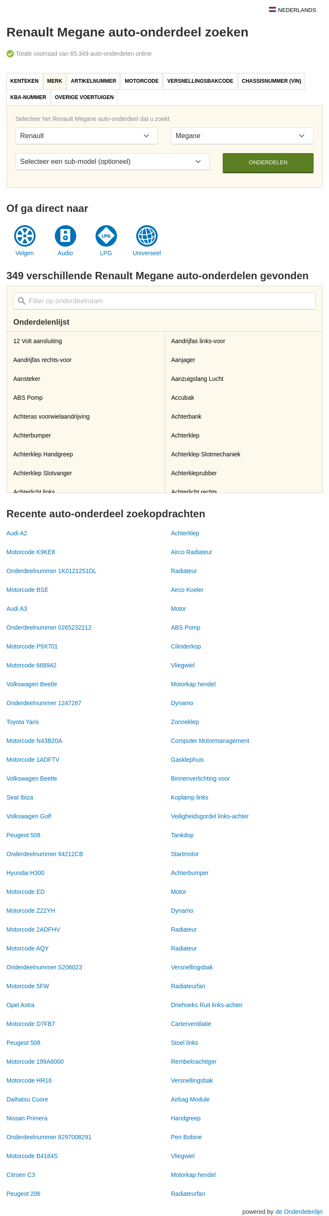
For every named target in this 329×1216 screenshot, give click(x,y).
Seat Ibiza (19, 797)
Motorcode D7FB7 (30, 1023)
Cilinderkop (186, 646)
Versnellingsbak (192, 967)
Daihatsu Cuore (27, 1099)
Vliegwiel (182, 665)
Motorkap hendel (193, 684)
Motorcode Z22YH (30, 910)
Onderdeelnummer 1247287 (43, 703)
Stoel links (184, 1042)
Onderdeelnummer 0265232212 (48, 627)
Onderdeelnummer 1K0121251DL (51, 570)
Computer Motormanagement (210, 740)
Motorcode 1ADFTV (33, 759)
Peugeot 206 (23, 1193)
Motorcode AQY (27, 948)
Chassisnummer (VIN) (272, 81)
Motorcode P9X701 (32, 646)
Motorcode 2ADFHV (33, 929)
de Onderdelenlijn (299, 1211)
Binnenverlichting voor (200, 778)
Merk (54, 81)
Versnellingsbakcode (200, 81)
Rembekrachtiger (194, 1061)
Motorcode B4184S (32, 1156)
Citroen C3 (20, 1174)
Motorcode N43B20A (34, 740)
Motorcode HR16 (29, 1080)
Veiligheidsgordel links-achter (209, 816)
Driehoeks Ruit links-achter (206, 1005)
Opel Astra (20, 1005)
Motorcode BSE (27, 589)
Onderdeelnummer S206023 (44, 967)
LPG (106, 253)
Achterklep (185, 533)
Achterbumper (190, 872)
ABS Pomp (185, 627)
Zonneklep (185, 721)
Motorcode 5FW (27, 986)
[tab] (24, 81)
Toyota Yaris (22, 721)
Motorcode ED (25, 891)
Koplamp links (189, 797)
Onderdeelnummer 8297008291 (48, 1137)
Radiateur (184, 570)
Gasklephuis (187, 759)
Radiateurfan (188, 986)
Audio (65, 253)
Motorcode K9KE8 (30, 552)
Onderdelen (268, 162)
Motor (178, 608)
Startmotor (185, 854)
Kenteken (24, 81)
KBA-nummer (28, 97)
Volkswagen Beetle (31, 684)
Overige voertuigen (84, 97)
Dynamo (182, 703)
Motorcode (142, 81)
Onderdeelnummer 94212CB (44, 854)
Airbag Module (190, 1099)
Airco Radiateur (191, 552)
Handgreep (185, 1118)
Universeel (146, 253)
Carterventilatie (191, 1023)
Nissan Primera (27, 1118)
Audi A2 (16, 533)
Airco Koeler (187, 589)
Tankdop (182, 835)
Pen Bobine (186, 1137)
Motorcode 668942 (31, 665)
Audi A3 (16, 608)
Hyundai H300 (25, 872)
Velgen (24, 253)
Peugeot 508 (23, 835)
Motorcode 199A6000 (35, 1061)
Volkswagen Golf (28, 816)
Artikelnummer (93, 81)
